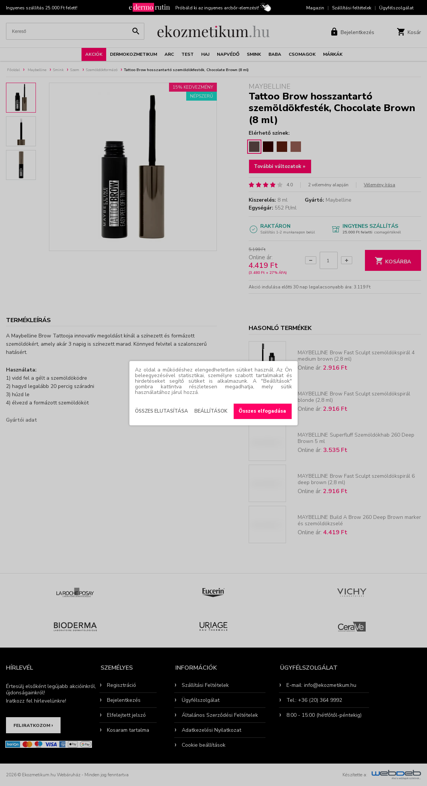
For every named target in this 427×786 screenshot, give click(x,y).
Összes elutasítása (161, 411)
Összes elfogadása (262, 411)
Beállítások (210, 411)
